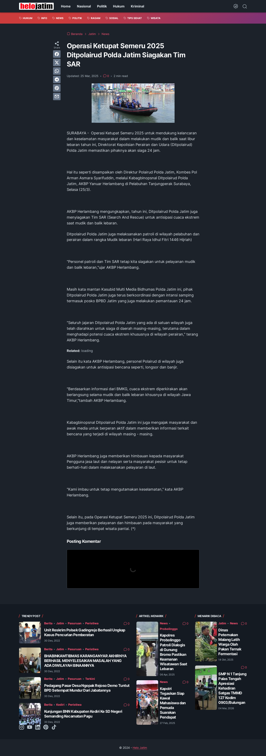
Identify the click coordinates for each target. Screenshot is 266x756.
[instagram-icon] (21, 727)
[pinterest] (57, 88)
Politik (102, 6)
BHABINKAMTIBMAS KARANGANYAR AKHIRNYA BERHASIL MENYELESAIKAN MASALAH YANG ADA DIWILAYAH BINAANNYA (85, 661)
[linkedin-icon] (37, 727)
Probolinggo (169, 629)
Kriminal (137, 6)
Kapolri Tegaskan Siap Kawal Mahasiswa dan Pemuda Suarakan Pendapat (173, 702)
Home (66, 6)
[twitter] (57, 62)
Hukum (119, 6)
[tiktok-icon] (53, 727)
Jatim (60, 623)
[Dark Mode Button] (235, 6)
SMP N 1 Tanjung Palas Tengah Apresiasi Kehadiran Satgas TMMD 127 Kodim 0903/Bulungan (232, 688)
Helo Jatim (140, 747)
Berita (48, 623)
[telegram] (57, 79)
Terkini (90, 678)
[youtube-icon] (29, 727)
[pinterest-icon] (45, 727)
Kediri (60, 704)
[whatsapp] (57, 71)
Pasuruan (74, 623)
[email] (57, 96)
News (164, 623)
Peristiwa (91, 623)
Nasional (84, 6)
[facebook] (57, 54)
